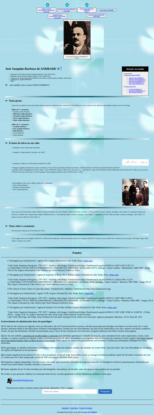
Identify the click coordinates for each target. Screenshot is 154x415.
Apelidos (74, 408)
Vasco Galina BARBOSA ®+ (136, 82)
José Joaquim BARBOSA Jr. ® (137, 90)
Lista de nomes (85, 408)
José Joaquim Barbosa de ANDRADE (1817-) (87, 10)
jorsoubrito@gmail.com (19, 380)
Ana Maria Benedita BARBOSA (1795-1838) (66, 10)
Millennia (94, 412)
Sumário (65, 408)
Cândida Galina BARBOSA (136, 78)
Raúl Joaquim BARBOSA (136, 92)
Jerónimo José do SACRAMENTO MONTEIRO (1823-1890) (57, 16)
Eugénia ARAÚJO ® (130, 86)
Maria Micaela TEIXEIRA (107, 10)
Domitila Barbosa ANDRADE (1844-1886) (96, 15)
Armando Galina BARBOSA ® (137, 81)
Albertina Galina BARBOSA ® (137, 79)
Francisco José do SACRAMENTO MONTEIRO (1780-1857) (46, 10)
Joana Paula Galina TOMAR (132, 75)
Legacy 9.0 (86, 412)
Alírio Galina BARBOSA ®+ (136, 83)
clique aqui (88, 261)
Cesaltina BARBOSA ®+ (135, 89)
